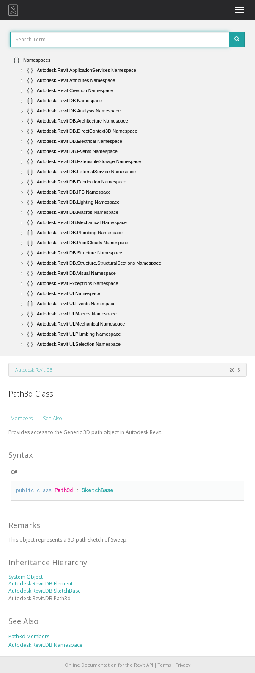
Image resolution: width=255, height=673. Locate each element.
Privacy (182, 665)
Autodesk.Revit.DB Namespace (45, 644)
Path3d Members (28, 636)
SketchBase (97, 490)
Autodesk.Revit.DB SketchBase (44, 590)
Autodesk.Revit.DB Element (40, 583)
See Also (52, 418)
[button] (22, 70)
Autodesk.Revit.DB (33, 370)
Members (22, 418)
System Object (25, 576)
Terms (164, 665)
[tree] (127, 202)
